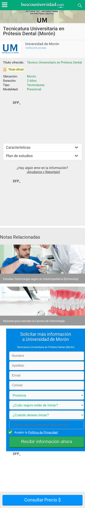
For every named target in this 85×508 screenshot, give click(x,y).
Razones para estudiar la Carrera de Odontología (34, 321)
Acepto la (35, 432)
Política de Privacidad (43, 432)
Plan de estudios (19, 156)
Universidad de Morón (42, 44)
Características (18, 147)
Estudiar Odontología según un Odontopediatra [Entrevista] (40, 279)
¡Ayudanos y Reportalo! (43, 172)
